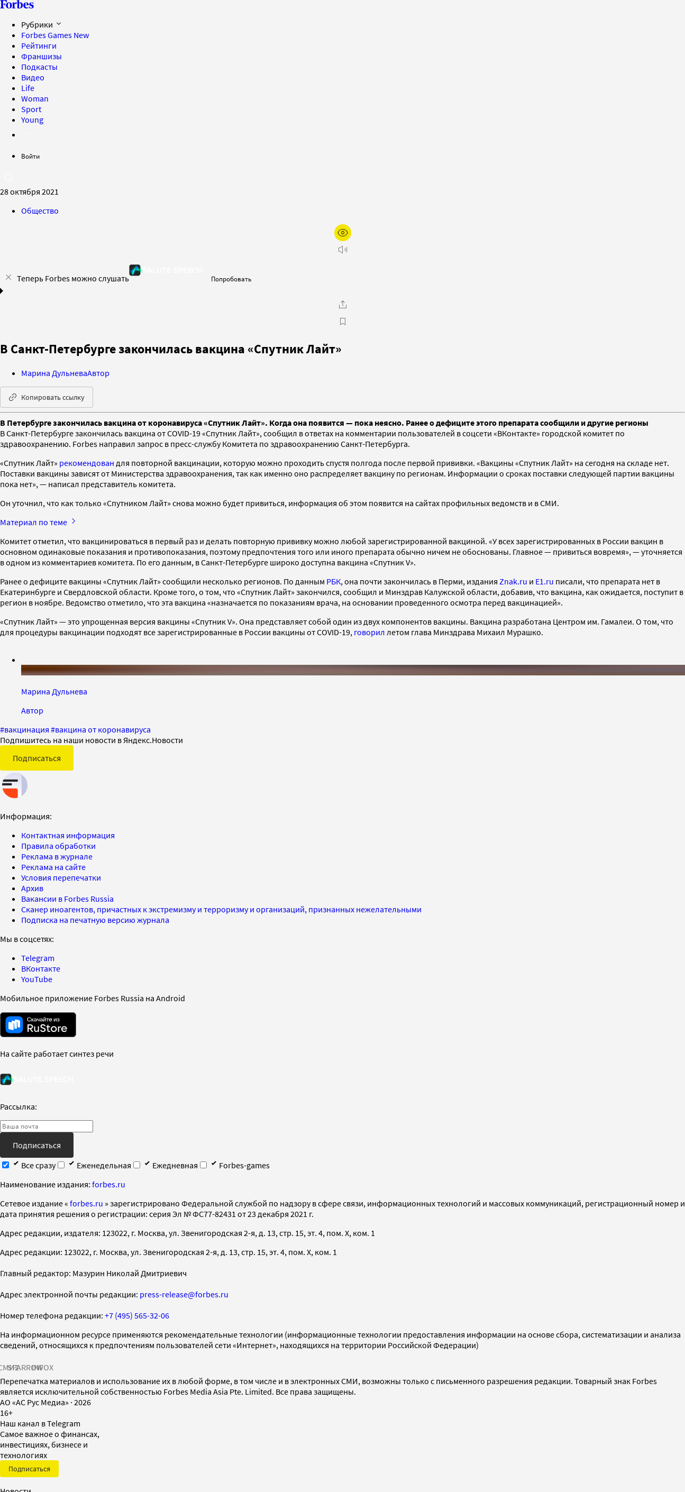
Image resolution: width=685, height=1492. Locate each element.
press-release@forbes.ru (184, 1294)
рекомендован (86, 462)
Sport (31, 109)
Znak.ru (513, 581)
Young (32, 119)
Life (27, 88)
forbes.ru (108, 1184)
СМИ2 (8, 1367)
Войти (30, 156)
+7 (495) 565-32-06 (137, 1315)
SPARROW (25, 1367)
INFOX (42, 1367)
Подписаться (37, 758)
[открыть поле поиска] (8, 177)
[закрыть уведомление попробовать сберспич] (8, 277)
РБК (333, 581)
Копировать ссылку (46, 397)
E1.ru (544, 581)
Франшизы (41, 56)
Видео (32, 77)
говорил (369, 632)
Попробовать (231, 278)
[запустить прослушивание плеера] (342, 249)
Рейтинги (39, 45)
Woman (35, 98)
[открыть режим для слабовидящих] (342, 232)
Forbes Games (55, 35)
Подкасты (39, 66)
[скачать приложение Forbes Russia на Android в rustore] (38, 1025)
